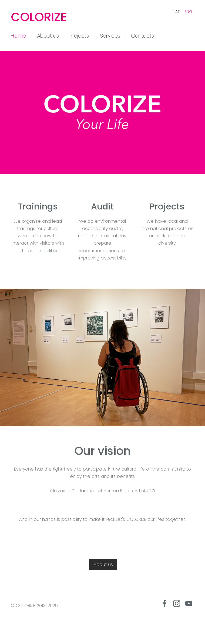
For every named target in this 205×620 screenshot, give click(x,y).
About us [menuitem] (48, 35)
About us (103, 564)
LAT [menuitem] (177, 11)
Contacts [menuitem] (142, 35)
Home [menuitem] (18, 35)
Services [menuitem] (110, 35)
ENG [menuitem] (188, 11)
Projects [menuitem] (79, 35)
